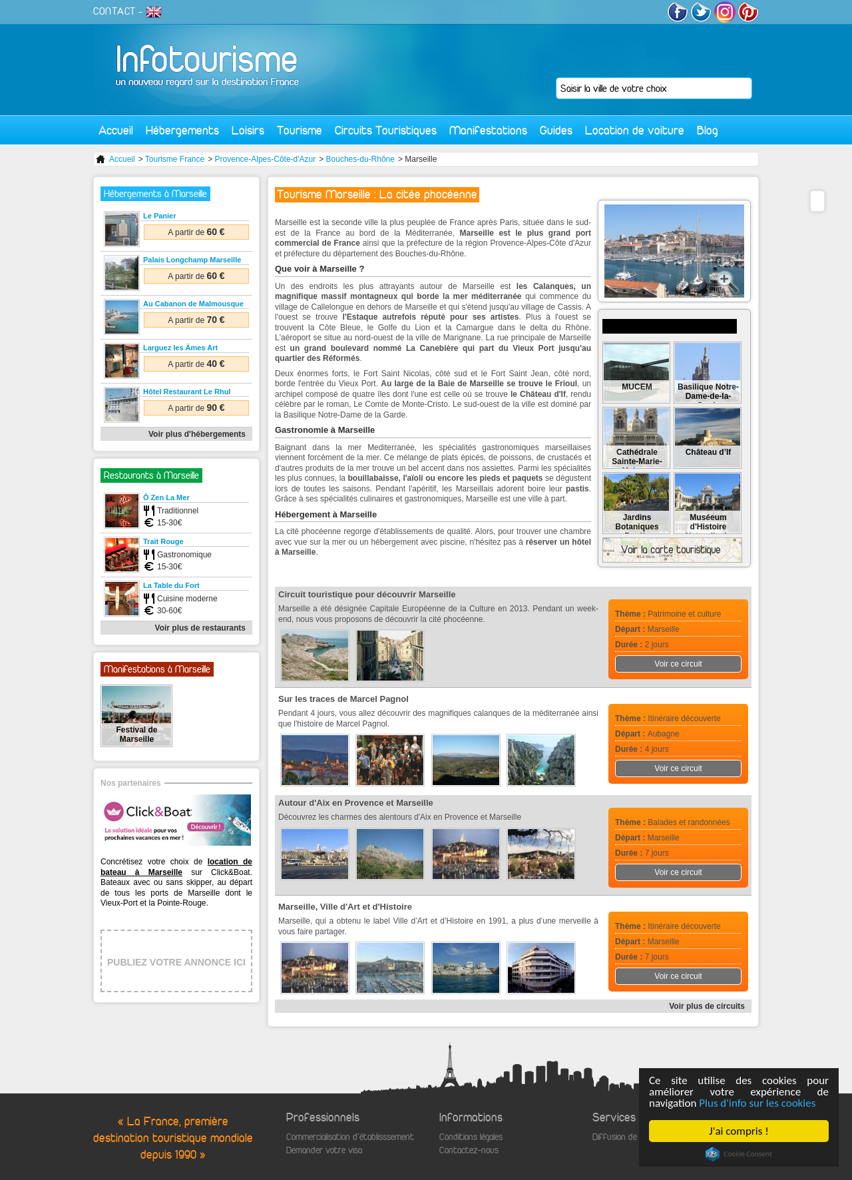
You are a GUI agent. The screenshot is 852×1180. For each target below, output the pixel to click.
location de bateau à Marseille (176, 867)
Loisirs (248, 130)
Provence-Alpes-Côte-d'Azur (265, 159)
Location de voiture (634, 130)
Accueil (116, 130)
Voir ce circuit (678, 664)
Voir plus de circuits (707, 1006)
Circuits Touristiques (386, 130)
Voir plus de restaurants (200, 628)
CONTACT (114, 11)
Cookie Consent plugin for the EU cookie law (739, 1154)
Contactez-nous (469, 1150)
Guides (556, 130)
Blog (707, 130)
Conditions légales (471, 1137)
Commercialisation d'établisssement (350, 1137)
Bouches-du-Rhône (360, 159)
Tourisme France (174, 159)
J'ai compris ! (738, 1131)
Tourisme (299, 130)
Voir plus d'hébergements (197, 434)
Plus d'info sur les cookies (757, 1103)
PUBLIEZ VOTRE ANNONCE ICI (176, 962)
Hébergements (182, 130)
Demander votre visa (324, 1150)
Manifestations (488, 130)
